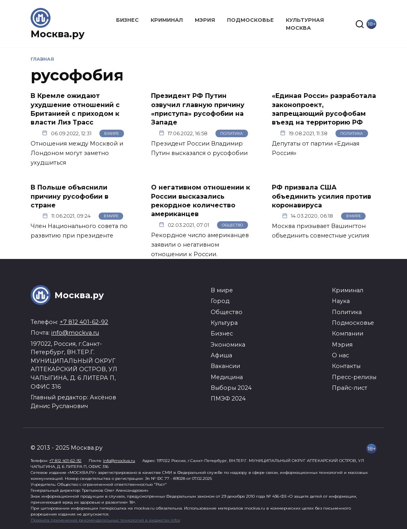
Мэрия (205, 20)
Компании (347, 333)
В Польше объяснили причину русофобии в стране (70, 196)
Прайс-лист (349, 387)
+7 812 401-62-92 (84, 322)
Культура (224, 322)
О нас (340, 355)
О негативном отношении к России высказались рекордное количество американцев (200, 201)
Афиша (221, 355)
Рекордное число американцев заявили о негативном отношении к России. (200, 245)
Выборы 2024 (231, 387)
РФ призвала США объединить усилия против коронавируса (321, 196)
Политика (231, 133)
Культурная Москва (305, 24)
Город (220, 301)
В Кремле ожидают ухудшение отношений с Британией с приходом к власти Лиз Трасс (75, 109)
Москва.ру (58, 34)
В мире (111, 133)
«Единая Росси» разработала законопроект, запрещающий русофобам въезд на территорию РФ (324, 109)
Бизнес (127, 20)
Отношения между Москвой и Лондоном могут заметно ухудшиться (77, 153)
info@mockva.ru (75, 332)
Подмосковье (250, 20)
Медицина (227, 377)
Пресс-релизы (354, 377)
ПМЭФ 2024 (228, 398)
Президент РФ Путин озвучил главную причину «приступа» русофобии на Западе (197, 109)
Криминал (167, 20)
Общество (232, 225)
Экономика (228, 344)
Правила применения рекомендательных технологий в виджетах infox (105, 520)
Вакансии (225, 366)
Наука (341, 301)
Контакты (346, 366)
